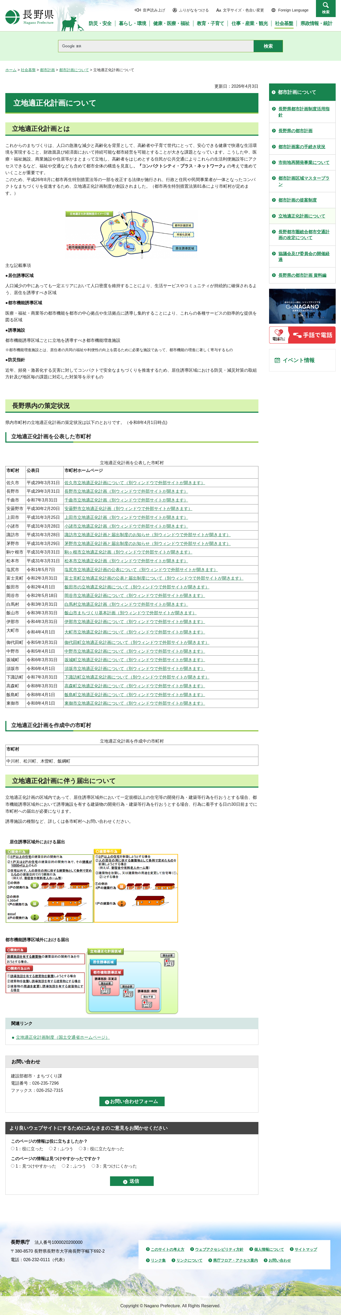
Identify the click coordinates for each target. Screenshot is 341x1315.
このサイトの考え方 (167, 1249)
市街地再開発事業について (304, 162)
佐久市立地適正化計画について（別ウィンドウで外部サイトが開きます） (134, 482)
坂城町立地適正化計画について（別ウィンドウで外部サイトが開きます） (134, 660)
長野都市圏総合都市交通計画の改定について (304, 235)
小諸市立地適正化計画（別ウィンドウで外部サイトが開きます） (126, 526)
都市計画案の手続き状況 (301, 147)
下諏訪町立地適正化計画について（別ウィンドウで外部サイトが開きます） (136, 677)
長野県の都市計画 (295, 131)
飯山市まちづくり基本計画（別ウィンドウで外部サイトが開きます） (130, 613)
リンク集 (158, 1260)
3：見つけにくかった (116, 1166)
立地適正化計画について (301, 216)
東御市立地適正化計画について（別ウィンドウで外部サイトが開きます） (134, 703)
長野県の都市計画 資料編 (302, 275)
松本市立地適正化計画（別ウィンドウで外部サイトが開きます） (126, 561)
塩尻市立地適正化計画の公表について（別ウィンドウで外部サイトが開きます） (141, 569)
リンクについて (189, 1260)
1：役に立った (29, 1148)
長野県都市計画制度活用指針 (304, 112)
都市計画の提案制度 (297, 200)
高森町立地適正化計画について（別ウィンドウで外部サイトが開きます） (134, 686)
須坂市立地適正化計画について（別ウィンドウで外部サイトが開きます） (134, 668)
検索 (326, 12)
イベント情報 (299, 360)
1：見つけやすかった (35, 1166)
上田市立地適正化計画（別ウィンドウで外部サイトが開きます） (126, 517)
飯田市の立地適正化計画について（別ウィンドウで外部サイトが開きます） (136, 587)
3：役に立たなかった (103, 1148)
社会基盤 (28, 70)
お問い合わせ (280, 1260)
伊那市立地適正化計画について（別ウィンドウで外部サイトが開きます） (134, 621)
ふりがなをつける (194, 10)
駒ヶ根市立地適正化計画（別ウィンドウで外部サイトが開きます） (128, 552)
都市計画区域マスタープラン (304, 181)
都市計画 (47, 70)
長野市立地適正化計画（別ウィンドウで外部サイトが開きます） (126, 491)
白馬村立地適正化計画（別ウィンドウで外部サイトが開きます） (126, 604)
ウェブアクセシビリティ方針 (219, 1249)
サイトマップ (306, 1249)
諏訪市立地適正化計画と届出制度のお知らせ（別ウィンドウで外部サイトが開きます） (147, 534)
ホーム (11, 70)
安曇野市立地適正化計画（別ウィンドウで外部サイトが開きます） (128, 508)
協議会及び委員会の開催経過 (304, 256)
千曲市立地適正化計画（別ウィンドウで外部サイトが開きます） (126, 500)
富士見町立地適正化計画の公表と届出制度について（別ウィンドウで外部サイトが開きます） (153, 578)
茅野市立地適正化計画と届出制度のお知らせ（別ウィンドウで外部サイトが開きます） (147, 543)
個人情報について (269, 1249)
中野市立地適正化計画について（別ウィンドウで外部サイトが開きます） (134, 651)
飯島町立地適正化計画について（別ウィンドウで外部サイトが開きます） (134, 694)
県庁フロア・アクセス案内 (235, 1260)
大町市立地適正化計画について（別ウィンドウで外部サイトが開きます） (134, 632)
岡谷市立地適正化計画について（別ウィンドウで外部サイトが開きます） (134, 595)
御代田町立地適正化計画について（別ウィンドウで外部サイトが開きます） (136, 642)
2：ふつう (63, 1148)
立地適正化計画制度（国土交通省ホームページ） (63, 1037)
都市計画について (74, 70)
